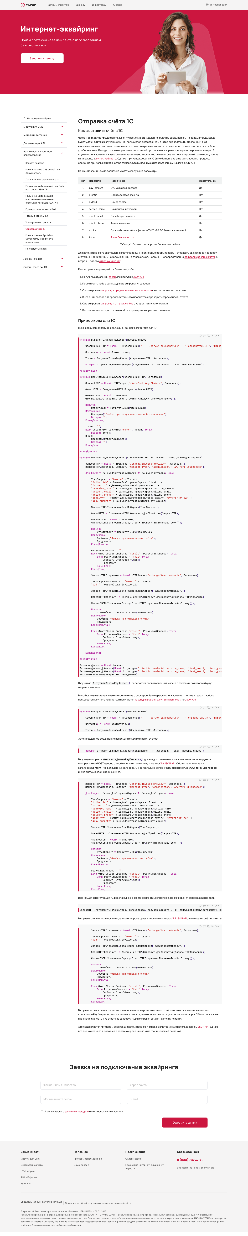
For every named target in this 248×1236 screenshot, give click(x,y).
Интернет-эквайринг (39, 118)
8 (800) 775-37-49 (190, 1160)
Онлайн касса (133, 1159)
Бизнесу (80, 4)
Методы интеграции (35, 135)
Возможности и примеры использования (37, 153)
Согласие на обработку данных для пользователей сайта (104, 1207)
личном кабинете (105, 158)
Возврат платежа (34, 162)
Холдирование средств (38, 222)
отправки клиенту (109, 261)
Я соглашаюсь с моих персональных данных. (85, 1111)
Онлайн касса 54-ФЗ (35, 267)
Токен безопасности (122, 237)
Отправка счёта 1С (35, 228)
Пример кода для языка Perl (40, 209)
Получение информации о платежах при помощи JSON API (44, 187)
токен (112, 276)
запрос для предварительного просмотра (126, 290)
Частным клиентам (58, 4)
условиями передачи (77, 1111)
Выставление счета (32, 1166)
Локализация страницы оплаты (42, 179)
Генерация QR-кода (35, 248)
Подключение (135, 1152)
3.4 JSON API (167, 763)
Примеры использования (89, 1159)
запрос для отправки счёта (117, 303)
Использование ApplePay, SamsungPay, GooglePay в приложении (39, 239)
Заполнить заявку (41, 58)
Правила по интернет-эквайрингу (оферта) (145, 1168)
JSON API (138, 276)
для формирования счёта (199, 256)
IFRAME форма (29, 1181)
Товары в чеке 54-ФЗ (36, 215)
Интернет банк (218, 4)
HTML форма (28, 1173)
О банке (117, 4)
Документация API (34, 143)
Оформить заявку (187, 1123)
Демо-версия (82, 1166)
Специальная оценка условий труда (42, 1207)
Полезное (81, 1152)
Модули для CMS (33, 126)
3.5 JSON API (179, 918)
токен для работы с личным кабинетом (158, 699)
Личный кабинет (32, 258)
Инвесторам (99, 4)
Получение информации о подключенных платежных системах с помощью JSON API (41, 199)
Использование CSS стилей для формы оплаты (42, 171)
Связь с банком (188, 1152)
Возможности (30, 1152)
